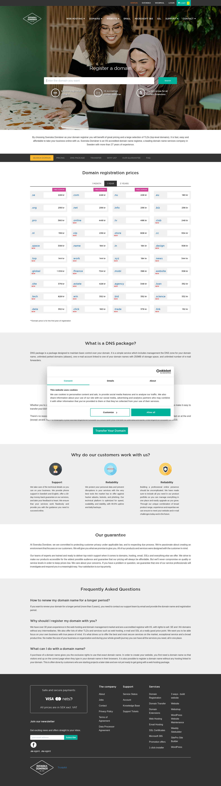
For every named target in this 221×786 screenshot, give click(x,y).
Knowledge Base (131, 705)
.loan (158, 283)
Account (127, 700)
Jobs (101, 700)
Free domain (59, 190)
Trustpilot (62, 767)
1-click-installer (156, 747)
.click (76, 309)
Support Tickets (130, 711)
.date (35, 309)
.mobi (117, 271)
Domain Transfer (157, 703)
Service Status (130, 694)
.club (158, 220)
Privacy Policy (106, 711)
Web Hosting (155, 719)
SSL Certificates (157, 730)
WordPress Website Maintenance (177, 719)
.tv (115, 220)
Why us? (112, 158)
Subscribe (71, 737)
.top (34, 258)
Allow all (151, 412)
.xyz (116, 258)
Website (175, 703)
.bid (116, 296)
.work (76, 258)
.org (34, 207)
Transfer (95, 158)
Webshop (175, 709)
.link (157, 309)
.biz (157, 207)
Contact (103, 705)
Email (127, 18)
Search (168, 80)
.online (77, 220)
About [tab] (153, 381)
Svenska (146, 3)
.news (159, 258)
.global (36, 271)
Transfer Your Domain (110, 431)
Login (171, 3)
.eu (157, 195)
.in (115, 245)
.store (117, 233)
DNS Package (77, 158)
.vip (75, 233)
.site (34, 283)
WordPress (176, 747)
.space (36, 245)
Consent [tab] (68, 381)
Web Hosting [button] (75, 18)
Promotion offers (157, 742)
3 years (124, 183)
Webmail (159, 3)
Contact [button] (189, 18)
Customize (110, 412)
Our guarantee (131, 158)
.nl (33, 233)
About (102, 694)
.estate (77, 283)
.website (160, 271)
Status (134, 3)
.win (75, 296)
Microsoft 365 (144, 18)
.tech (35, 296)
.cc (157, 233)
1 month (96, 183)
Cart (183, 3)
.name (77, 245)
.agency (119, 283)
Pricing (60, 158)
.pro (34, 220)
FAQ (148, 158)
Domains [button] (95, 18)
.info (117, 207)
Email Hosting (156, 724)
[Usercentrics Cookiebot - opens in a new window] (158, 371)
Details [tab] (110, 381)
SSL (159, 18)
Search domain (42, 158)
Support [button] (171, 18)
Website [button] (113, 18)
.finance (78, 271)
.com (76, 195)
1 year (110, 183)
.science (160, 296)
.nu (116, 195)
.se (33, 195)
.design (159, 245)
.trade (117, 309)
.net (75, 207)
